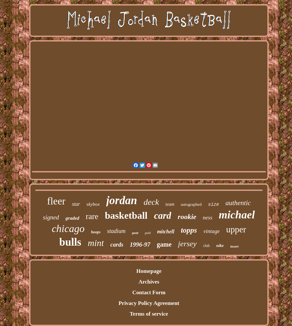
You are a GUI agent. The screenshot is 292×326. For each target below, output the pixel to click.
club (206, 245)
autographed (191, 204)
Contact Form (148, 292)
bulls (70, 242)
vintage (212, 231)
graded (72, 218)
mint (96, 243)
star (76, 204)
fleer (56, 201)
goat (135, 233)
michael (237, 215)
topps (189, 230)
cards (116, 244)
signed (51, 217)
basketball (126, 215)
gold (148, 233)
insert (234, 246)
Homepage (148, 271)
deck (151, 202)
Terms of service (149, 314)
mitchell (165, 231)
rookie (187, 217)
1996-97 (140, 244)
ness (207, 218)
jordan (121, 200)
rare (92, 216)
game (164, 244)
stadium (116, 231)
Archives (149, 282)
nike (220, 245)
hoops (95, 232)
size (213, 204)
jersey (187, 243)
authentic (238, 203)
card (162, 215)
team (170, 204)
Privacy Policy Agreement (149, 303)
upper (236, 229)
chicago (68, 228)
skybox (93, 204)
